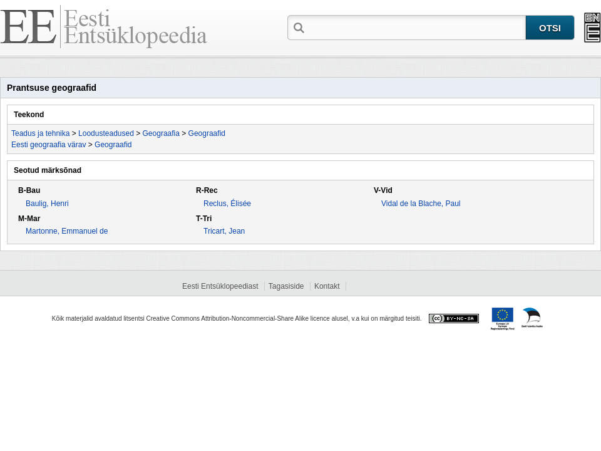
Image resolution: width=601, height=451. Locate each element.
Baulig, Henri (47, 203)
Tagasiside (286, 286)
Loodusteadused (106, 133)
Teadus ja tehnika (40, 133)
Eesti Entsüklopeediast (220, 286)
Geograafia (161, 133)
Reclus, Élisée (227, 203)
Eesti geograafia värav (48, 144)
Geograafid (206, 133)
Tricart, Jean (224, 231)
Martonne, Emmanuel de (67, 231)
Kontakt (327, 286)
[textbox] (416, 27)
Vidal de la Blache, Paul (421, 203)
